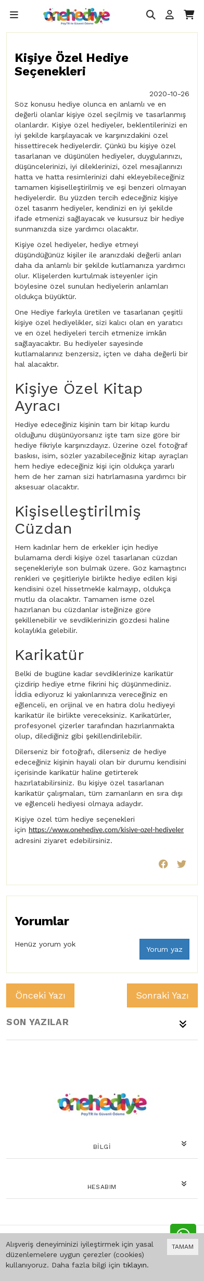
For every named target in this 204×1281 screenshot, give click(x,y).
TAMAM (183, 1246)
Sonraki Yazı (162, 995)
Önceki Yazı (40, 995)
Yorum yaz (164, 949)
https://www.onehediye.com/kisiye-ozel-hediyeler (106, 829)
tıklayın (135, 1265)
